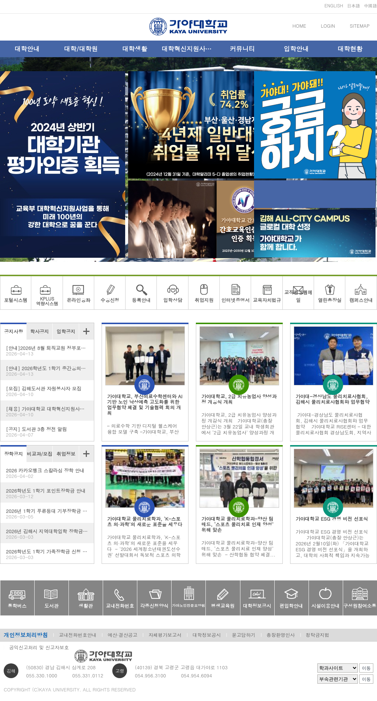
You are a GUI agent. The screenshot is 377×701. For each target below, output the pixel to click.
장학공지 (13, 453)
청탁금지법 (318, 634)
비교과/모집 (39, 453)
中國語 (370, 5)
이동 (366, 668)
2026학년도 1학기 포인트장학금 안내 (47, 493)
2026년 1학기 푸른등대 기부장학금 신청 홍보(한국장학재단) (50, 513)
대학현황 (350, 48)
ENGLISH (333, 5)
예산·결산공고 (122, 634)
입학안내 (296, 48)
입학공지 (66, 331)
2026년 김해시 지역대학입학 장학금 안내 (50, 534)
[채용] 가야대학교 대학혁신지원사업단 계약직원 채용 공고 (50, 411)
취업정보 (66, 453)
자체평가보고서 (165, 634)
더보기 (86, 331)
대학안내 (26, 48)
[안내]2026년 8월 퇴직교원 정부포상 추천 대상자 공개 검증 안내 (50, 350)
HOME (299, 25)
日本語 (353, 5)
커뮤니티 (242, 48)
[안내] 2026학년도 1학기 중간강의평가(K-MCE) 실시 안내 (50, 371)
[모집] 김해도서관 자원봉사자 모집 (47, 391)
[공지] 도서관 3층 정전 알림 (47, 432)
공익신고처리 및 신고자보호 (39, 647)
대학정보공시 (207, 634)
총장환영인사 (281, 634)
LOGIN (328, 25)
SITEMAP (360, 25)
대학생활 (134, 48)
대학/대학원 (81, 48)
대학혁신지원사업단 (188, 48)
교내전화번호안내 (77, 634)
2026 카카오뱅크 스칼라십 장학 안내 (47, 473)
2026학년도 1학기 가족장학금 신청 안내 (49, 554)
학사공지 (39, 331)
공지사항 (13, 331)
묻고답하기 (244, 634)
